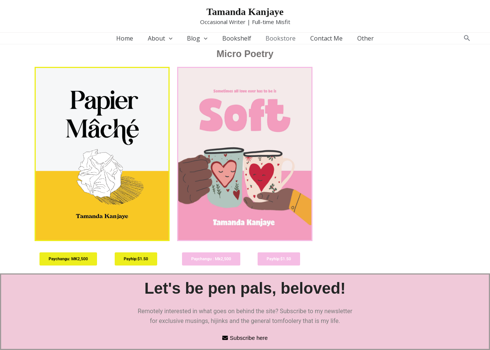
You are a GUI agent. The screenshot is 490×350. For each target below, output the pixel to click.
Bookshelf (236, 38)
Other (358, 38)
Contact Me (321, 38)
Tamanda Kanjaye (245, 11)
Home (132, 38)
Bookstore (278, 38)
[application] (173, 38)
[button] (467, 38)
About (165, 38)
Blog (200, 38)
